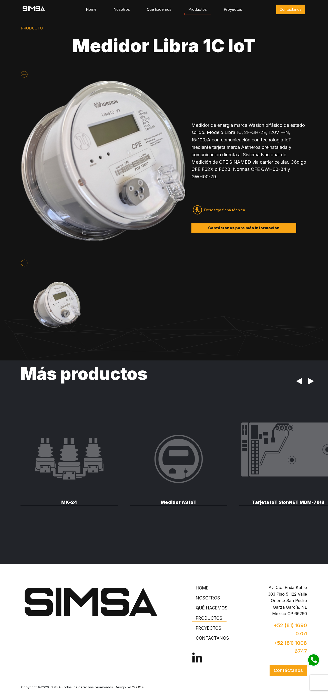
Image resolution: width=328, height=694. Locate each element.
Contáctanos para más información (244, 228)
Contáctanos (291, 9)
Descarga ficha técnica (224, 210)
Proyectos (233, 9)
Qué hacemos (159, 9)
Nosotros (122, 9)
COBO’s (138, 687)
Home (91, 9)
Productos (197, 9)
